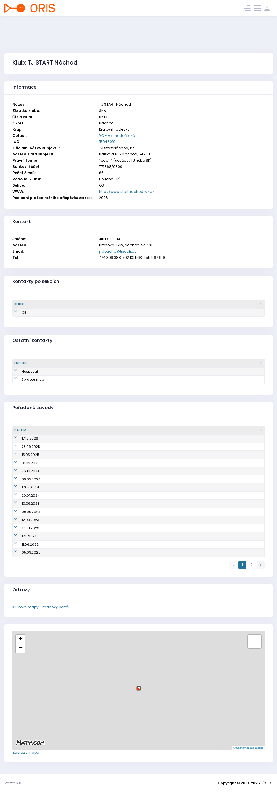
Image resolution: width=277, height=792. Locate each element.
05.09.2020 (23, 552)
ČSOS (267, 782)
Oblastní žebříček (98, 438)
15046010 (107, 141)
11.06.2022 (22, 544)
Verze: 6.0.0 (14, 782)
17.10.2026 (22, 438)
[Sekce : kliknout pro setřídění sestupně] (38, 304)
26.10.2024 (23, 471)
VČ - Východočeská (117, 135)
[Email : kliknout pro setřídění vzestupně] (163, 304)
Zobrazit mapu (25, 752)
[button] (138, 686)
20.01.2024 (23, 495)
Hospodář (22, 371)
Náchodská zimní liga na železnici (112, 519)
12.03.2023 (23, 519)
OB (16, 312)
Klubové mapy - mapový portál (40, 607)
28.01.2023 (23, 528)
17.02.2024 (22, 487)
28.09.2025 (23, 446)
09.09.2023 (23, 511)
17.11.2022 (21, 536)
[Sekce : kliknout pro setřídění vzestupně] (75, 363)
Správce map (25, 379)
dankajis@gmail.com (164, 371)
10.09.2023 (23, 503)
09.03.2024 (23, 479)
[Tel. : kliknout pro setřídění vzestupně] (236, 304)
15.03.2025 (23, 454)
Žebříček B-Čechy (97, 503)
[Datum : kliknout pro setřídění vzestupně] (47, 430)
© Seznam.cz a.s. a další (248, 747)
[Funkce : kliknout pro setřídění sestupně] (35, 363)
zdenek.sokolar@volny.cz (167, 379)
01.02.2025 (23, 463)
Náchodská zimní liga (101, 454)
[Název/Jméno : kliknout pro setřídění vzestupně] (173, 430)
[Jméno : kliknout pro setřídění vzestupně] (91, 304)
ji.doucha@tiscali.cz (117, 251)
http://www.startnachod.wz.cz (126, 191)
